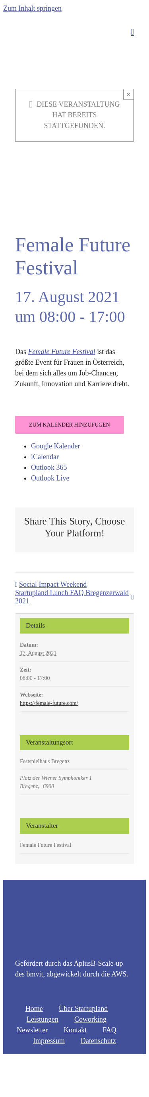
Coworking (90, 1019)
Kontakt (75, 1030)
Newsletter (32, 1030)
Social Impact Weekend (53, 584)
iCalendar (45, 457)
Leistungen (42, 1019)
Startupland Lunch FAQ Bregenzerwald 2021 (72, 597)
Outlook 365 (49, 467)
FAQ (109, 1030)
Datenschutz (98, 1041)
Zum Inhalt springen (32, 8)
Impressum (49, 1041)
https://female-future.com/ (49, 703)
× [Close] (128, 94)
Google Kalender (55, 446)
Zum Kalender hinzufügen (69, 425)
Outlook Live (50, 478)
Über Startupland (83, 1009)
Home (34, 1009)
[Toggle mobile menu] (132, 32)
